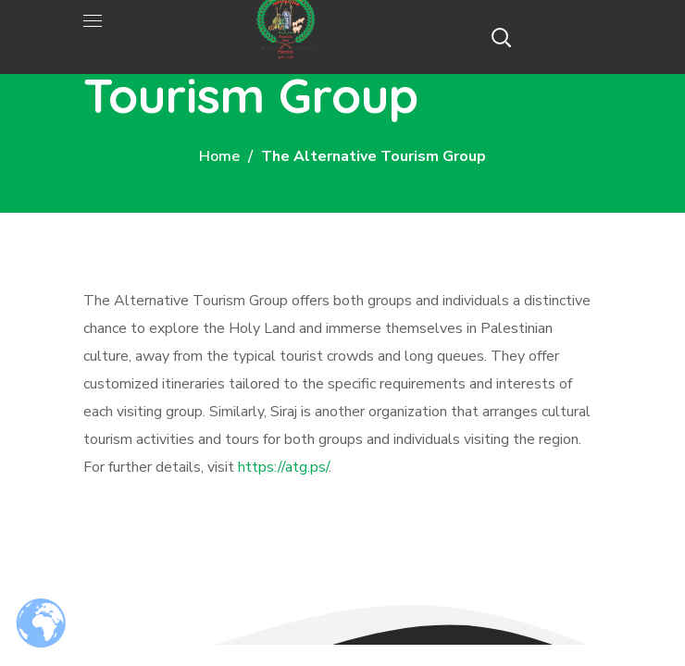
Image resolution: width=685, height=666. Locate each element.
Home (219, 156)
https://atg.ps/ (283, 467)
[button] (501, 37)
